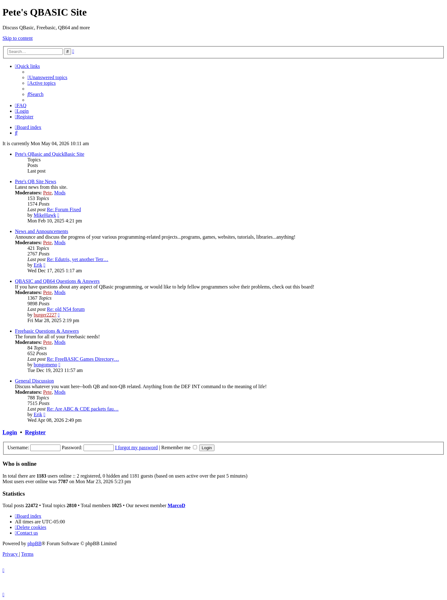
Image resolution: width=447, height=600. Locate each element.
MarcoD (176, 505)
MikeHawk (45, 215)
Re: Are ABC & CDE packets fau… (82, 409)
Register (35, 432)
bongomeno (45, 364)
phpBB (34, 543)
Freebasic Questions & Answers (47, 331)
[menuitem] (47, 77)
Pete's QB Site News (35, 181)
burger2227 (45, 314)
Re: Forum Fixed (64, 209)
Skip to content (17, 38)
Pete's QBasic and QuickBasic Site (49, 154)
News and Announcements (41, 231)
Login (9, 432)
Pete (47, 192)
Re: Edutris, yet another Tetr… (77, 259)
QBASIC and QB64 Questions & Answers (57, 281)
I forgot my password (136, 447)
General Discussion (34, 380)
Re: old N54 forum (65, 309)
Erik (38, 265)
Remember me (179, 447)
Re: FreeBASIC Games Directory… (83, 359)
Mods (59, 192)
